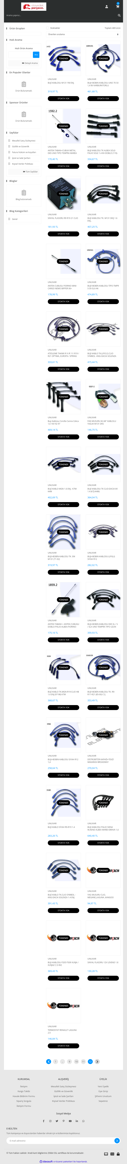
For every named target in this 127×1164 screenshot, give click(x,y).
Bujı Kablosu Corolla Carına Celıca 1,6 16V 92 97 (63, 422)
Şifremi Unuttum (103, 1096)
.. (62, 1061)
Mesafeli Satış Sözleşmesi (63, 1086)
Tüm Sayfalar (30, 171)
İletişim (23, 1086)
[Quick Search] (19, 55)
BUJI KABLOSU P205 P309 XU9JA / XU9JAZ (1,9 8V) (63, 963)
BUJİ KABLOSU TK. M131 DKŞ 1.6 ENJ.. (102, 219)
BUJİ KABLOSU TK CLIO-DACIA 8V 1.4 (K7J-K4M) (102, 490)
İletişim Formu (24, 1105)
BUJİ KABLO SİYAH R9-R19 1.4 (61, 827)
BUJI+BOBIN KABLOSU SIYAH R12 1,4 (63, 760)
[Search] (63, 15)
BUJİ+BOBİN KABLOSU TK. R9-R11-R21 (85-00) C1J (101, 693)
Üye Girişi (103, 1091)
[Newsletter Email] (63, 1140)
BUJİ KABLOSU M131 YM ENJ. (61, 83)
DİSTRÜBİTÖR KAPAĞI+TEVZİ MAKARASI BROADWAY (100, 760)
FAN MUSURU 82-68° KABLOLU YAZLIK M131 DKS (101, 422)
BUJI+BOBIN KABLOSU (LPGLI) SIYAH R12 (101, 557)
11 (83, 1061)
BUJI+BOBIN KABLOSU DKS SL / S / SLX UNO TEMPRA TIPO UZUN (102, 625)
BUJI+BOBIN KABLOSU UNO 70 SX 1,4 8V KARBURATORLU (103, 84)
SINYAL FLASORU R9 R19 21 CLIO (63, 218)
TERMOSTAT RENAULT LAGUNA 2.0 (62, 1031)
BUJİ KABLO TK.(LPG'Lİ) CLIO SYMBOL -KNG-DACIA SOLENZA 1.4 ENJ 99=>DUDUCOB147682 (101, 355)
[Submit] (117, 1140)
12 (90, 1061)
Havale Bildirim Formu (24, 1096)
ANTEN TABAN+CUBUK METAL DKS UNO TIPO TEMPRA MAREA (62, 152)
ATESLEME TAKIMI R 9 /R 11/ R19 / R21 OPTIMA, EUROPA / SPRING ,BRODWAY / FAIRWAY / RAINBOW (63, 355)
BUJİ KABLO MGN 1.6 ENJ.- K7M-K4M (62, 490)
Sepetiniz (103, 1100)
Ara (36, 54)
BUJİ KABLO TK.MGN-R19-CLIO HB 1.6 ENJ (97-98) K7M (63, 693)
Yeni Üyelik (103, 1086)
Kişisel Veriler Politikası (63, 1100)
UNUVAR (52, 79)
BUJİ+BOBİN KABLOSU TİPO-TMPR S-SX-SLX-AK (103, 287)
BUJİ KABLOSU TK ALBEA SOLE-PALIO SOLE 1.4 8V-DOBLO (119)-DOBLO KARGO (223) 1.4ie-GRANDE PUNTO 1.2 (102, 152)
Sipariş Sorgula (23, 1100)
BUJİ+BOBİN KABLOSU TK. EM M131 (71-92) (61, 557)
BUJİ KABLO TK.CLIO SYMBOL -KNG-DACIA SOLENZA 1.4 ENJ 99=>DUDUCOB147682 (62, 896)
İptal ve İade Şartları (63, 1096)
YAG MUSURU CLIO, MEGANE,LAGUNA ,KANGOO (100, 896)
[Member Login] (107, 7)
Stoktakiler (55, 28)
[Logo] (33, 6)
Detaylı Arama (30, 63)
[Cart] (118, 7)
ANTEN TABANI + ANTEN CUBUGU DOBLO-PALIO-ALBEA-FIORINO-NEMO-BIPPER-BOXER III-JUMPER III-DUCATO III (63, 625)
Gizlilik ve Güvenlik (63, 1091)
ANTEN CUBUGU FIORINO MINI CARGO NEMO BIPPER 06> (62, 287)
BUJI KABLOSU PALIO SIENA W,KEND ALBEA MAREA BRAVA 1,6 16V (103, 828)
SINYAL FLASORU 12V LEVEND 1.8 (102, 962)
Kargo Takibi (24, 1091)
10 (76, 1061)
